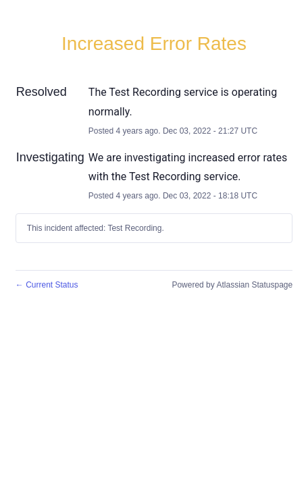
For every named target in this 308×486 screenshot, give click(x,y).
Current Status (47, 285)
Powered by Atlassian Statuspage (232, 285)
